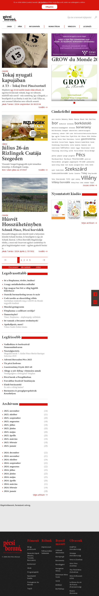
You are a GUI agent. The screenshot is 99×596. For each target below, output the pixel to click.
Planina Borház (56, 162)
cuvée (71, 133)
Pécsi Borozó (67, 159)
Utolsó (47, 260)
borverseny (83, 127)
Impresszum (46, 547)
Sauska (71, 165)
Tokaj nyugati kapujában (17, 78)
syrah (53, 170)
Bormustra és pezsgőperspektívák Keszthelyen (20, 392)
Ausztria (58, 119)
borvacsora (72, 128)
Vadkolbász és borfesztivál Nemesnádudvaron (17, 345)
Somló (91, 165)
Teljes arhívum (39, 495)
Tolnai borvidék (60, 179)
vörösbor (86, 183)
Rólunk (47, 541)
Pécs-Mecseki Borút (57, 159)
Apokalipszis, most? (13, 324)
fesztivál (54, 139)
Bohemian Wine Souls (62, 576)
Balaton (71, 119)
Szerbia (71, 173)
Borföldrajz (60, 589)
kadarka (77, 145)
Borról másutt (60, 542)
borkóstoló (83, 123)
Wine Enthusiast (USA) (76, 577)
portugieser (65, 162)
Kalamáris (84, 145)
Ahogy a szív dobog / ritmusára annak (22, 370)
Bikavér (82, 119)
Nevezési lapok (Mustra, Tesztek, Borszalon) (33, 556)
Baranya (76, 119)
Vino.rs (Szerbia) (76, 560)
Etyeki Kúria (73, 136)
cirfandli (62, 133)
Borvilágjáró (60, 564)
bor (55, 123)
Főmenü (33, 541)
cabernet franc (73, 130)
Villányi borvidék (61, 182)
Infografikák (34, 26)
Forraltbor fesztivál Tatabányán (19, 381)
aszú (53, 119)
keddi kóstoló (56, 148)
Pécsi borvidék (78, 159)
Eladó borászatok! (13, 384)
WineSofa (72, 26)
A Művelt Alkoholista (60, 551)
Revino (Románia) (73, 592)
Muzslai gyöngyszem (14, 307)
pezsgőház (71, 156)
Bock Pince (92, 119)
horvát (92, 142)
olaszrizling (64, 151)
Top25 (29, 588)
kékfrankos (65, 148)
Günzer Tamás (63, 142)
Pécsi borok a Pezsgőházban (17, 377)
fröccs (64, 139)
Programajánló (33, 572)
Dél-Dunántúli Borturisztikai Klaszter (85, 133)
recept (62, 165)
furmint (77, 139)
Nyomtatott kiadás (31, 577)
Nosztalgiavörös (11, 351)
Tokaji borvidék (92, 173)
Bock (86, 119)
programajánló (74, 162)
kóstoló (73, 148)
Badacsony (65, 119)
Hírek (20, 26)
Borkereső (31, 564)
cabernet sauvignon (84, 130)
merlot (92, 148)
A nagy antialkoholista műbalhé (19, 284)
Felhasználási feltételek (47, 552)
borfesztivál (62, 124)
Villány (89, 177)
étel (79, 136)
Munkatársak (54, 26)
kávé (89, 145)
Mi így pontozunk (31, 548)
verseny (78, 179)
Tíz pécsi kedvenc (12, 363)
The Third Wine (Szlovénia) (75, 571)
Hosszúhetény (64, 145)
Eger (53, 136)
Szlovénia (77, 173)
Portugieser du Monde (33, 583)
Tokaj (84, 173)
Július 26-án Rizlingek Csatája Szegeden (21, 154)
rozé (66, 165)
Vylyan (92, 183)
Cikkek (9, 26)
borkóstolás (70, 124)
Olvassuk (76, 541)
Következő (44, 260)
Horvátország (55, 145)
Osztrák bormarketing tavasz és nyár (22, 294)
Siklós (86, 165)
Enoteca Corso (65, 136)
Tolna (53, 179)
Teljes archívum (87, 223)
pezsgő (65, 156)
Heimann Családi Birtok (82, 142)
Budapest (65, 130)
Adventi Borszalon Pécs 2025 (18, 359)
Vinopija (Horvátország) (75, 554)
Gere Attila (55, 142)
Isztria (72, 145)
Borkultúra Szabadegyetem (60, 128)
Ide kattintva (43, 2)
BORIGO (59, 585)
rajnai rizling (56, 165)
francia (60, 139)
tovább (42, 107)
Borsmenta (60, 560)
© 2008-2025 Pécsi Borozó (11, 557)
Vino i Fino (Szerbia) (73, 564)
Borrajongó (60, 557)
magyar (78, 148)
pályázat (59, 156)
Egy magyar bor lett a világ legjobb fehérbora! (21, 289)
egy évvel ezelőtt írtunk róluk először (25, 90)
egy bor (57, 136)
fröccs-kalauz (70, 139)
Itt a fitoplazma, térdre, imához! (19, 280)
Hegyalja (71, 142)
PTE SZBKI (82, 162)
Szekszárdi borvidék (60, 173)
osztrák (71, 151)
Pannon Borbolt (79, 151)
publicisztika (90, 162)
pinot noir (88, 159)
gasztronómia (88, 138)
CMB (67, 133)
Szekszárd (76, 168)
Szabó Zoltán (60, 170)
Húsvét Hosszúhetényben (22, 222)
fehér (88, 136)
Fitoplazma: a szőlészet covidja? (19, 310)
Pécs (80, 155)
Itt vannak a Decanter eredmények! (21, 320)
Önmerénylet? (11, 314)
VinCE (58, 581)
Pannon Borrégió (89, 151)
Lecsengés (87, 26)
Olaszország (55, 151)
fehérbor (93, 136)
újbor (73, 179)
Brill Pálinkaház (56, 130)
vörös (81, 183)
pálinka (54, 156)
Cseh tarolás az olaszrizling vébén (20, 298)
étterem (83, 136)
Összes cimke (88, 185)
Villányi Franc (75, 183)
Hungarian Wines (60, 569)
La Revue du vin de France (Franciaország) (76, 584)
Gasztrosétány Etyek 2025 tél (18, 367)
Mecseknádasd (85, 148)
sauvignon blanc (79, 165)
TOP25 (68, 179)
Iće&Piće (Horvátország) (75, 548)
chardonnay (55, 133)
